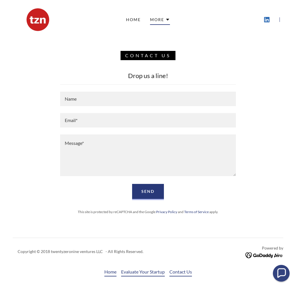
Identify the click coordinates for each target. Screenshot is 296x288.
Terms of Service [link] (196, 212)
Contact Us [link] (180, 271)
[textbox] (148, 99)
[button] (160, 20)
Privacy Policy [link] (166, 212)
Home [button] (110, 271)
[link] (38, 19)
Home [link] (133, 19)
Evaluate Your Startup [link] (143, 271)
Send (147, 191)
